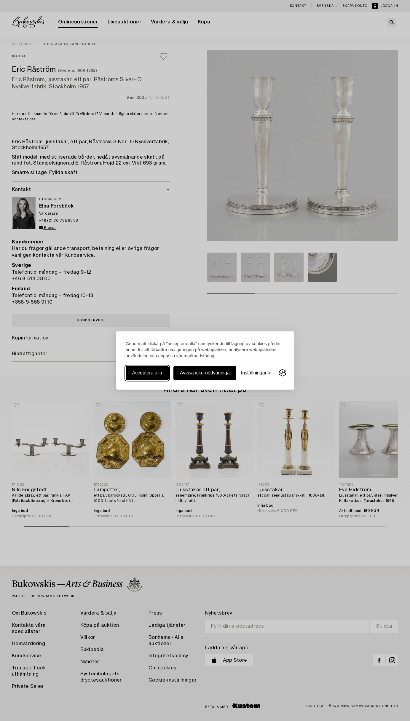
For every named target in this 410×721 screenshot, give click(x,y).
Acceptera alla (147, 372)
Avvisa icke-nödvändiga (205, 372)
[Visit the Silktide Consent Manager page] (282, 373)
